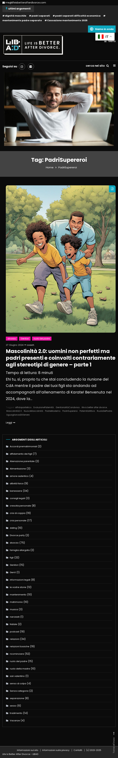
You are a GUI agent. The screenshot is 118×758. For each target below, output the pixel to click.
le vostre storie (18, 587)
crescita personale (20, 505)
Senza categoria (19, 690)
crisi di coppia (17, 513)
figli (12, 557)
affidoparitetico (23, 407)
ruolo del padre (42, 338)
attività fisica (16, 483)
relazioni (14, 639)
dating (13, 527)
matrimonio (16, 601)
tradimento (16, 713)
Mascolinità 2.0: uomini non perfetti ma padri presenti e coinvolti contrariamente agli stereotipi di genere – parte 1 (60, 357)
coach (30, 344)
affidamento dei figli (21, 453)
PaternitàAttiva (87, 410)
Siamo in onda (102, 29)
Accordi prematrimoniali (23, 446)
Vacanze (15, 720)
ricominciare (17, 653)
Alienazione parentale (22, 461)
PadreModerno (52, 410)
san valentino (17, 676)
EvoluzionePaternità (43, 407)
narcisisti (15, 616)
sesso (13, 705)
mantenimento (18, 594)
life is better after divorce (94, 407)
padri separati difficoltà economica (78, 15)
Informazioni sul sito (27, 750)
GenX (13, 572)
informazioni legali (20, 579)
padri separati (41, 15)
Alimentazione (18, 468)
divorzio (12, 338)
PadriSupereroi (70, 410)
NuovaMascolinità (33, 410)
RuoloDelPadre (104, 410)
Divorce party (17, 535)
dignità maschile (15, 15)
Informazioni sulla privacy (55, 750)
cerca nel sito (97, 66)
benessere (16, 490)
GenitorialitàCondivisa (68, 407)
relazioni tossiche (19, 646)
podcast (14, 631)
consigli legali (17, 498)
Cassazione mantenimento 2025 (67, 20)
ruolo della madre (20, 668)
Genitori (25, 338)
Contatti (78, 750)
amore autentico (19, 476)
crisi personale (18, 520)
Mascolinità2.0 (14, 410)
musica (14, 609)
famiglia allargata (20, 550)
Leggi (10, 422)
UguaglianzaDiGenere (18, 414)
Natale (13, 624)
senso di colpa (18, 683)
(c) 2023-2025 (93, 750)
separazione (17, 698)
